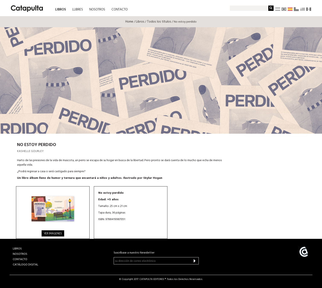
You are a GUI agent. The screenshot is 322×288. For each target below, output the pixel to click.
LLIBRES (77, 9)
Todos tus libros (276, 126)
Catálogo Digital (25, 264)
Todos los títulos (159, 21)
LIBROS (60, 9)
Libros (140, 21)
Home (129, 21)
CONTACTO (120, 9)
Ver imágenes (53, 233)
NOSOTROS (97, 9)
